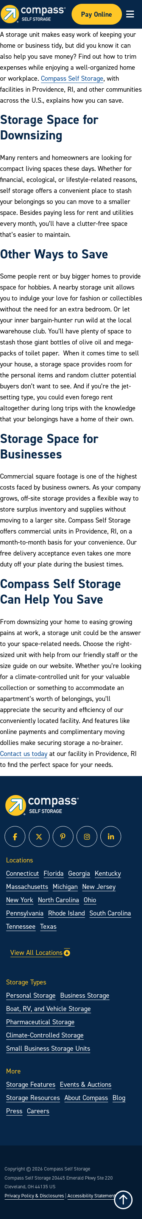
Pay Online (96, 14)
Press (14, 1111)
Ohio (90, 900)
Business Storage (84, 995)
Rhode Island (66, 913)
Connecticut (22, 873)
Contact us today (23, 753)
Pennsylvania (25, 913)
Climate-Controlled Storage (45, 1035)
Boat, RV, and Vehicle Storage (48, 1008)
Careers (38, 1111)
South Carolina (110, 913)
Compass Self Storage (72, 78)
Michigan (65, 886)
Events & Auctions (85, 1084)
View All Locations (40, 952)
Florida (54, 873)
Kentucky (108, 873)
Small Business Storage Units (48, 1048)
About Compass (86, 1098)
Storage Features (30, 1084)
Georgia (79, 873)
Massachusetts (27, 886)
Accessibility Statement (91, 1195)
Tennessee (21, 926)
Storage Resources (33, 1098)
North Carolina (58, 900)
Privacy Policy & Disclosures (34, 1195)
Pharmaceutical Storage (40, 1022)
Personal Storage (31, 995)
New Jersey (98, 886)
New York (19, 900)
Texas (48, 926)
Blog (118, 1098)
